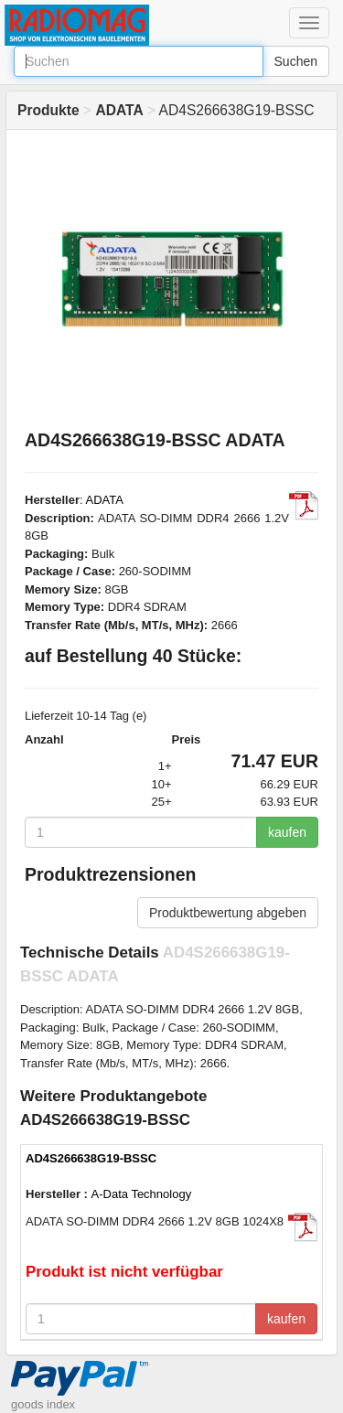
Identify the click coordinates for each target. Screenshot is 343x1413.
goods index (43, 1404)
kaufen (287, 832)
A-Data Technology (141, 1194)
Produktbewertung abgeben (227, 912)
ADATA (104, 500)
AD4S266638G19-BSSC (91, 1158)
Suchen (295, 61)
